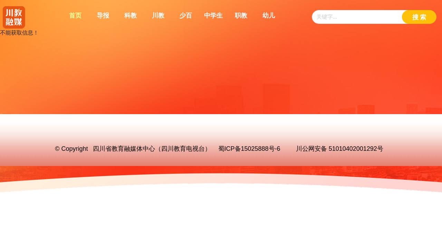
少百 (186, 15)
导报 (103, 15)
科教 (130, 15)
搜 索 (419, 17)
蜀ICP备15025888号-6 (249, 148)
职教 (241, 15)
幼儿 (268, 15)
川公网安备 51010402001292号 (339, 148)
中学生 (213, 15)
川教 (158, 15)
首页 (75, 15)
